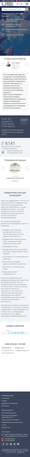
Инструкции (5, 406)
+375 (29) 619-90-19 (7, 350)
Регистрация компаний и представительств (9, 416)
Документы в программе (9, 403)
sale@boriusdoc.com (21, 350)
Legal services (6, 427)
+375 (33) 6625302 (22, 1)
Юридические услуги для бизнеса (12, 422)
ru (22, 4)
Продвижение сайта (11, 452)
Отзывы (4, 401)
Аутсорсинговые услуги (9, 413)
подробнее (15, 181)
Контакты (6, 432)
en (18, 4)
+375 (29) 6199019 (10, 1)
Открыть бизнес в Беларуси (10, 420)
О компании (5, 398)
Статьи (4, 425)
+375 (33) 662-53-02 (7, 353)
